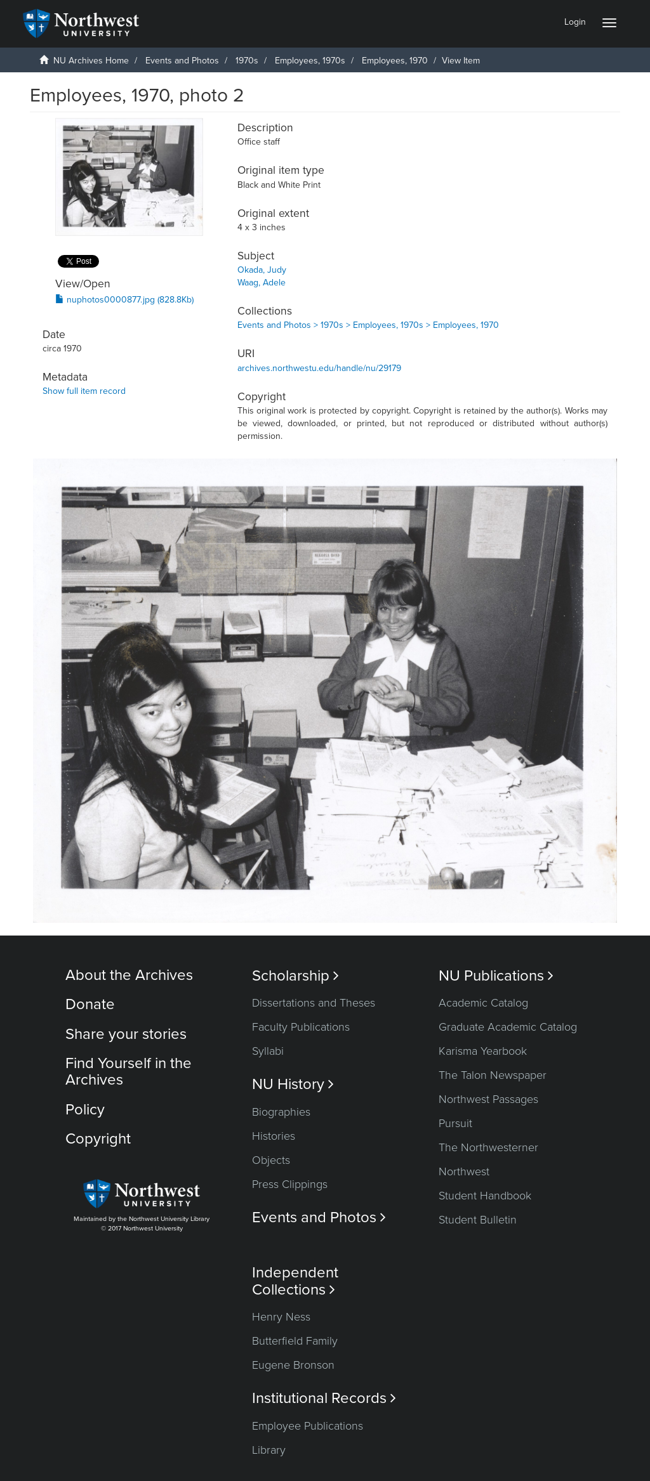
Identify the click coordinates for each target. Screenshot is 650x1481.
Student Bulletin (478, 1220)
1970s (246, 60)
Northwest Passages (488, 1099)
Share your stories (126, 1034)
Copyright (98, 1139)
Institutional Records (324, 1398)
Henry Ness (281, 1317)
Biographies (281, 1112)
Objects (271, 1160)
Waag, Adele (261, 282)
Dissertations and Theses (313, 1003)
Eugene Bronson (293, 1365)
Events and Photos (182, 60)
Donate (90, 1004)
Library (269, 1450)
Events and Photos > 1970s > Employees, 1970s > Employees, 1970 (368, 325)
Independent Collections (295, 1281)
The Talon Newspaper (493, 1075)
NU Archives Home (91, 60)
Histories (273, 1136)
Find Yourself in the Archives (128, 1071)
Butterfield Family (295, 1341)
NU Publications (496, 976)
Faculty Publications (301, 1027)
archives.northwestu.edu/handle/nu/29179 (319, 368)
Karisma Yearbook (483, 1051)
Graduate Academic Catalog (508, 1027)
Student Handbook (485, 1196)
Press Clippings (290, 1184)
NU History (293, 1084)
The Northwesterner (488, 1147)
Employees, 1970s (310, 60)
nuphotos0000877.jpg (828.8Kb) (124, 299)
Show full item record (84, 391)
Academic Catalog (483, 1003)
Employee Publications (307, 1426)
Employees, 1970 (395, 60)
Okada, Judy (261, 269)
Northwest (464, 1171)
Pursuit (455, 1123)
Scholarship (295, 976)
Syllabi (268, 1051)
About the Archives (129, 975)
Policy (85, 1109)
